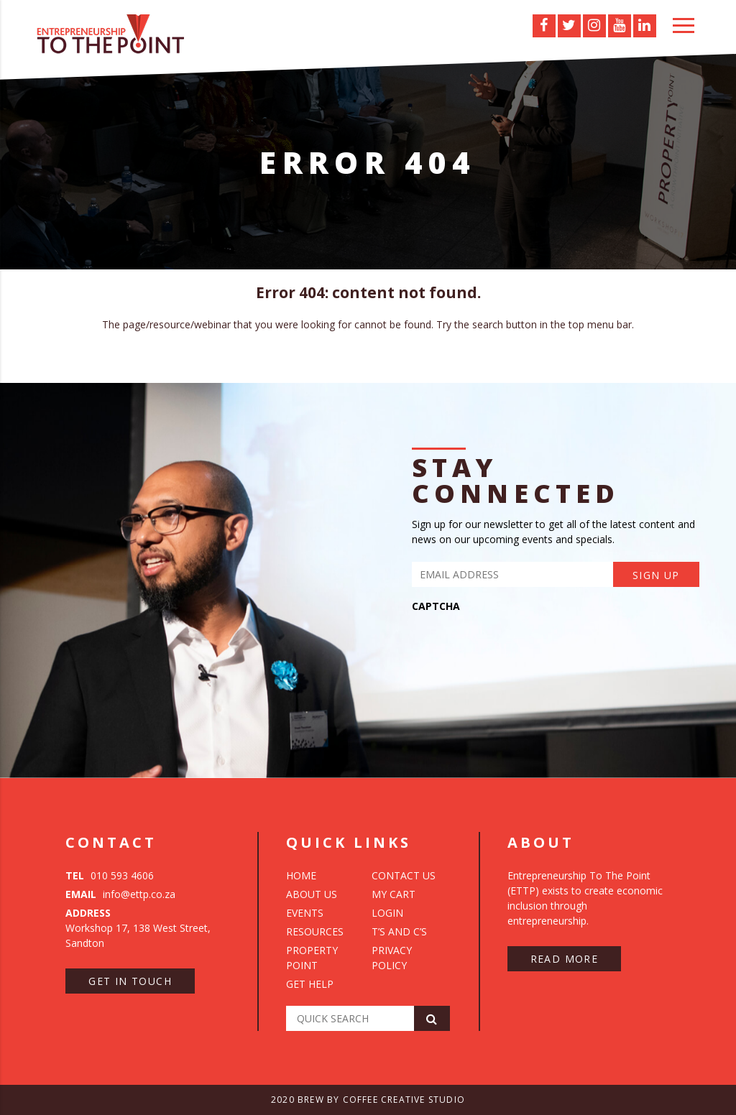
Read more (564, 959)
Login (387, 913)
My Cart (393, 894)
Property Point (312, 957)
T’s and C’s (399, 931)
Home (301, 875)
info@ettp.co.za (120, 894)
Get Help (310, 984)
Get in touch (130, 981)
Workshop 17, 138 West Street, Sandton (138, 928)
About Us (311, 894)
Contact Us (404, 875)
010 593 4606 (109, 875)
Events (304, 913)
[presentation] (521, 647)
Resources (315, 931)
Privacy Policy (392, 957)
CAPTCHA (436, 606)
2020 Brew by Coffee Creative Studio (368, 1099)
